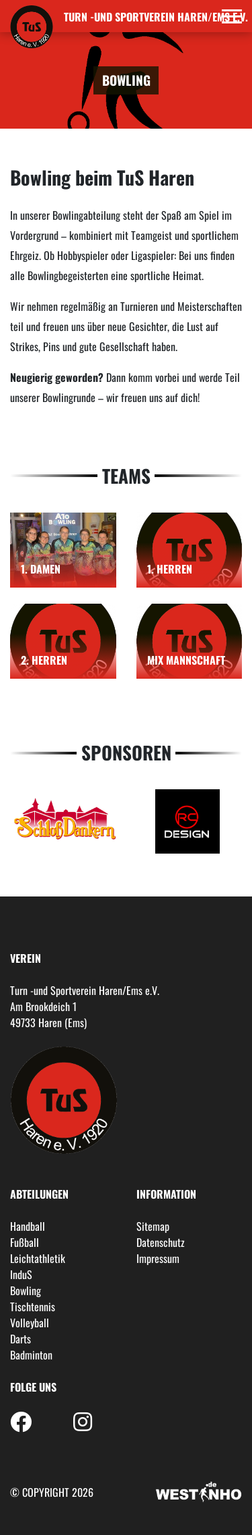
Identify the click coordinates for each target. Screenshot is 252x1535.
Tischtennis (32, 1306)
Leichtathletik (37, 1258)
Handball (27, 1226)
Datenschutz (160, 1242)
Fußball (24, 1242)
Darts (20, 1339)
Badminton (31, 1355)
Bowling (25, 1290)
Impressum (157, 1258)
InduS (21, 1274)
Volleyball (29, 1323)
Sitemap (152, 1226)
